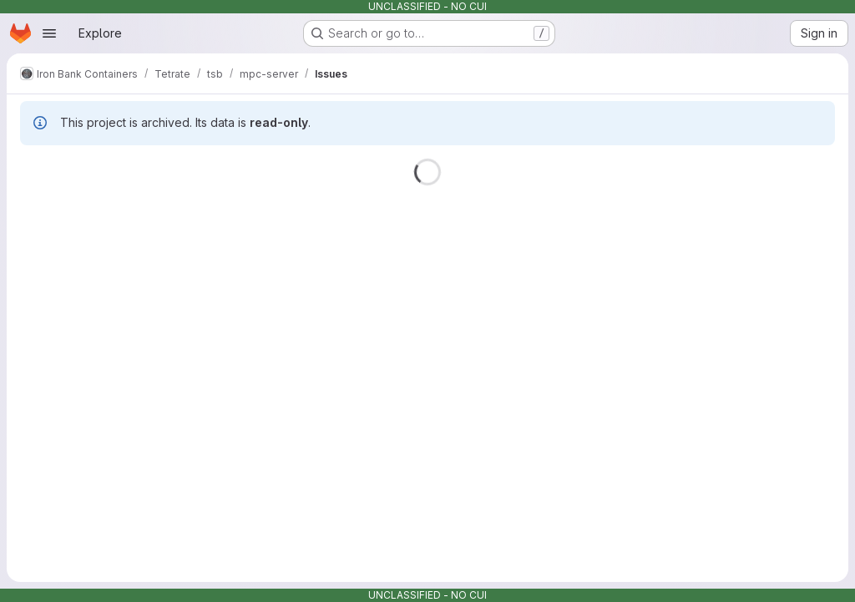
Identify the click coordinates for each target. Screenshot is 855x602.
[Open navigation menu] (49, 33)
